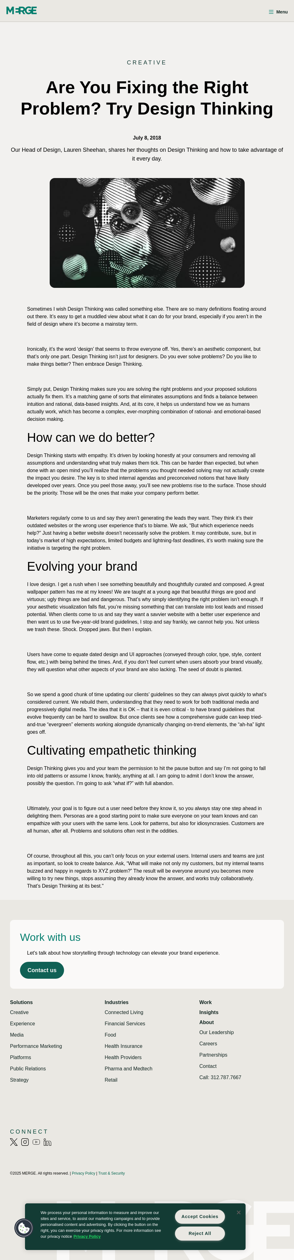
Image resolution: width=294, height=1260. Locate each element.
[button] (24, 1228)
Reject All (200, 1233)
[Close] (239, 1212)
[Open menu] (278, 12)
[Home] (21, 10)
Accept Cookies (200, 1216)
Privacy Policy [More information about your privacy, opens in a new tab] (87, 1236)
